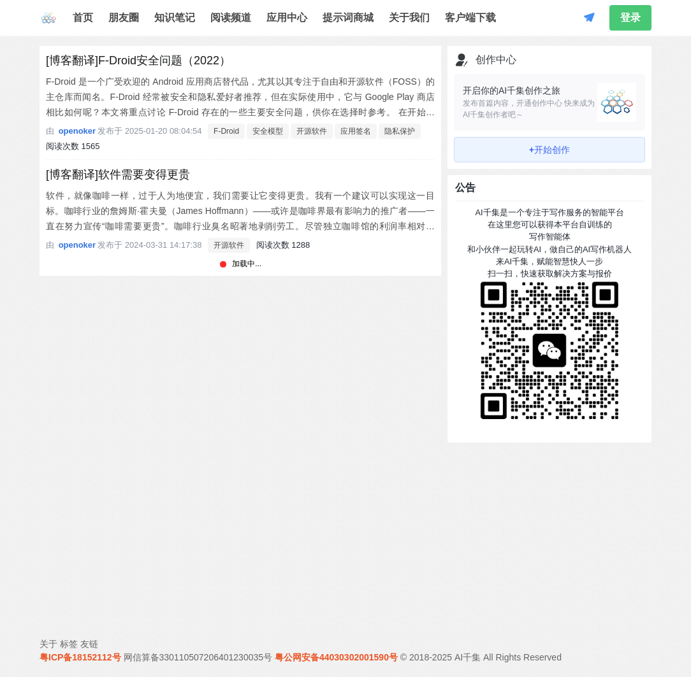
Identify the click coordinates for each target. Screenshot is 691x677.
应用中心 (286, 17)
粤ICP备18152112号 (80, 657)
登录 (630, 17)
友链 (89, 644)
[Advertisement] (549, 528)
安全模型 (267, 131)
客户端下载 (470, 17)
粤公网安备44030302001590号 (336, 657)
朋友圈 (123, 17)
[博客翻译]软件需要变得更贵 (118, 174)
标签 (69, 644)
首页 (83, 17)
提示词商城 (348, 17)
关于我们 (409, 17)
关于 (48, 644)
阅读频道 (230, 17)
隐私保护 (399, 131)
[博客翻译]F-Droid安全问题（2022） (138, 60)
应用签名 (355, 131)
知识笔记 (174, 17)
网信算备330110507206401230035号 (198, 657)
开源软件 (311, 131)
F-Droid (226, 131)
